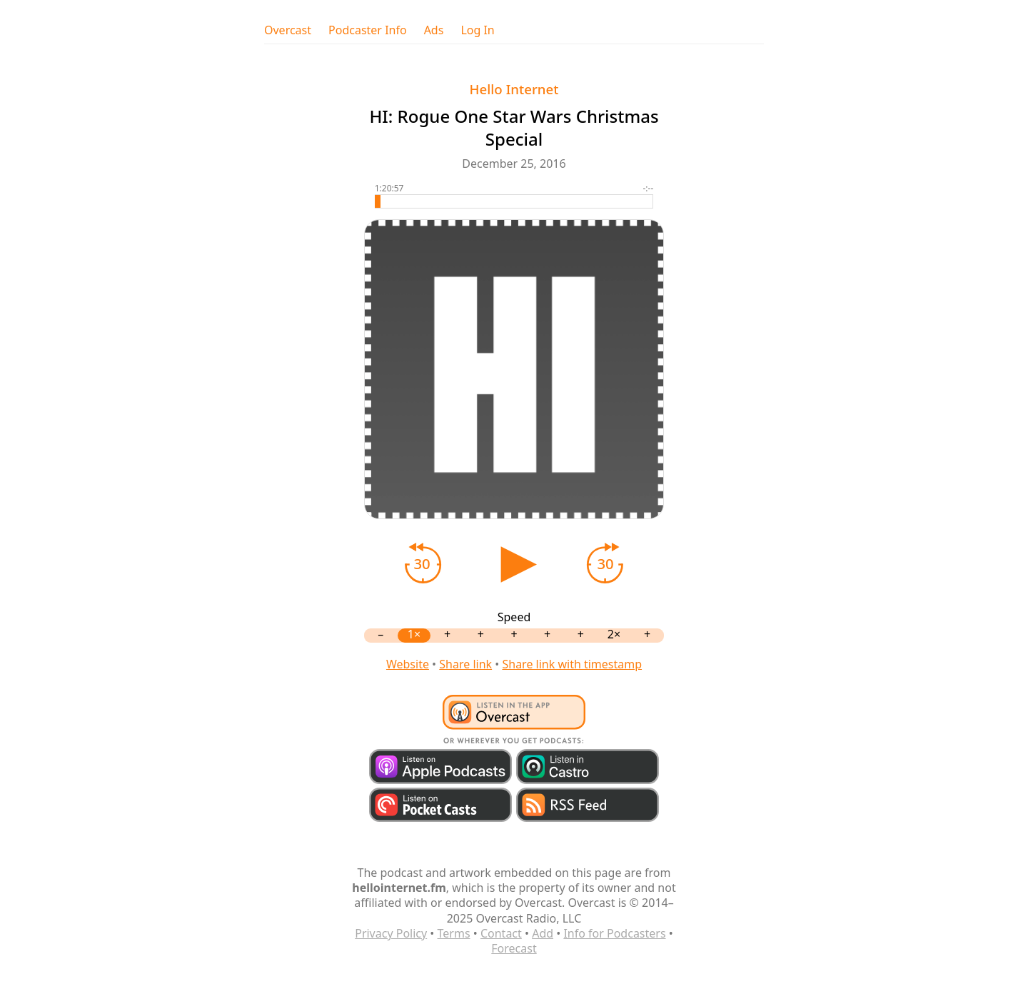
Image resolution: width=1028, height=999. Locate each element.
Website (407, 664)
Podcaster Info (367, 30)
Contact (501, 933)
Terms (454, 933)
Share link (465, 664)
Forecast (513, 948)
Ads (434, 30)
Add (542, 933)
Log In (477, 30)
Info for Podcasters (614, 933)
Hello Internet (514, 89)
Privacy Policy (391, 933)
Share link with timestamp (572, 664)
